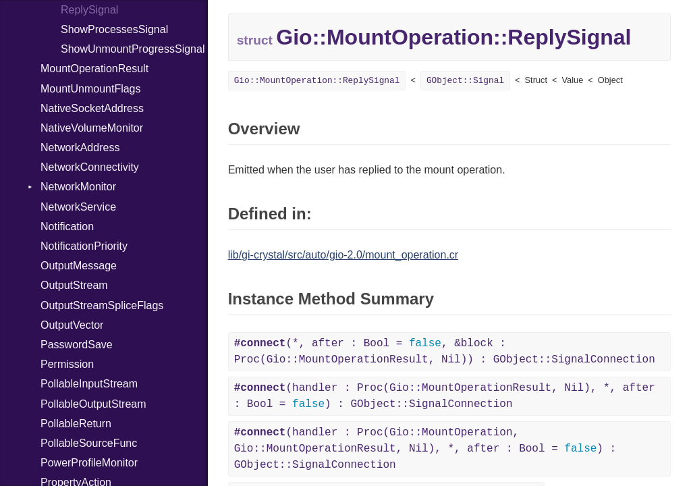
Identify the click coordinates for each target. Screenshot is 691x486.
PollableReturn (75, 423)
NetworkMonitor (78, 186)
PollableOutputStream (93, 404)
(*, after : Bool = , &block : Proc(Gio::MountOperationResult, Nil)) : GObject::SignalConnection (444, 352)
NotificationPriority (84, 246)
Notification (67, 226)
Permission (67, 364)
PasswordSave (76, 344)
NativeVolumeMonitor (91, 128)
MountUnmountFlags (90, 88)
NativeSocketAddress (92, 108)
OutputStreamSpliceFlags (101, 305)
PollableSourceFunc (88, 443)
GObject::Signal (465, 81)
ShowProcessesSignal (114, 29)
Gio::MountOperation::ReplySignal (317, 81)
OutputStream (74, 285)
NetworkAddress (79, 147)
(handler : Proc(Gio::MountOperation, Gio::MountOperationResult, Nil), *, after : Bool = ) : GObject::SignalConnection (425, 449)
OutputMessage (78, 265)
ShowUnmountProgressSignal (132, 49)
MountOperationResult (94, 68)
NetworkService (78, 207)
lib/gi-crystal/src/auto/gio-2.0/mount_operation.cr (343, 255)
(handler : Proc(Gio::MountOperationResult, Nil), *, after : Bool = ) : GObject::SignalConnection (444, 396)
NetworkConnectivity (89, 167)
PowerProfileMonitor (89, 462)
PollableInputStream (89, 383)
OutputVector (71, 325)
